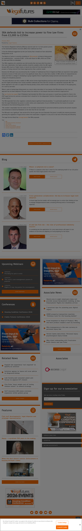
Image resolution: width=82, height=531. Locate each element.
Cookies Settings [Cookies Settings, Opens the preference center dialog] (62, 523)
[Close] (80, 525)
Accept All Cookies (62, 528)
